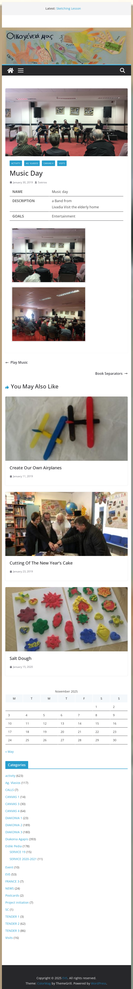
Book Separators (111, 373)
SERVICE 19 (17, 852)
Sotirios (42, 182)
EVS (7, 874)
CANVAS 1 (12, 797)
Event (9, 867)
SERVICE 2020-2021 (23, 859)
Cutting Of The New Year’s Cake (41, 563)
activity (15, 163)
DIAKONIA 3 (13, 832)
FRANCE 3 (12, 881)
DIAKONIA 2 (13, 825)
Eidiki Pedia (13, 846)
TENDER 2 (12, 924)
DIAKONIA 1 (13, 818)
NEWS (9, 888)
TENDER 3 (12, 931)
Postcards (12, 895)
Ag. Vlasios (32, 163)
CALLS (9, 790)
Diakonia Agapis (16, 839)
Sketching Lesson (68, 8)
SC (7, 909)
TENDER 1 (12, 917)
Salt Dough (20, 658)
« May (9, 752)
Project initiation (17, 902)
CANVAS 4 (48, 163)
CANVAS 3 (12, 804)
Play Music (16, 362)
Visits (62, 163)
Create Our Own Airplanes (36, 468)
